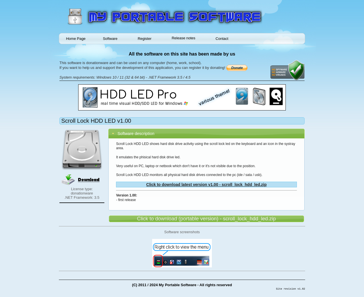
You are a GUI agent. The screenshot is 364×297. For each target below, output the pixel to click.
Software (110, 38)
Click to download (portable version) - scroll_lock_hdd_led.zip (206, 219)
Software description (135, 133)
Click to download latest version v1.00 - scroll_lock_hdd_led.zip (206, 184)
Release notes (183, 38)
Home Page (76, 38)
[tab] (206, 134)
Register (144, 38)
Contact (222, 38)
